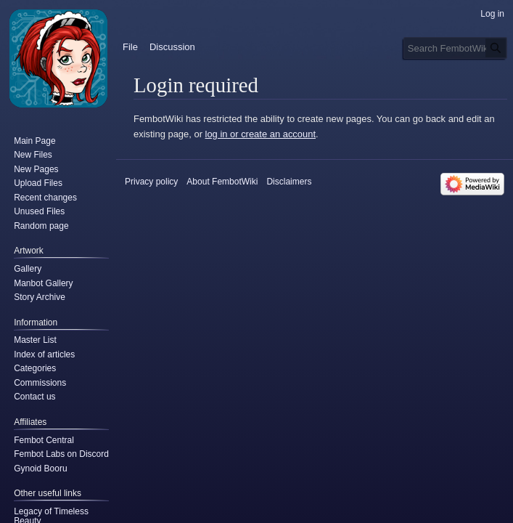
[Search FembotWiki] (455, 48)
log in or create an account (260, 134)
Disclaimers (288, 182)
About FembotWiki (222, 182)
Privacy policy (151, 182)
